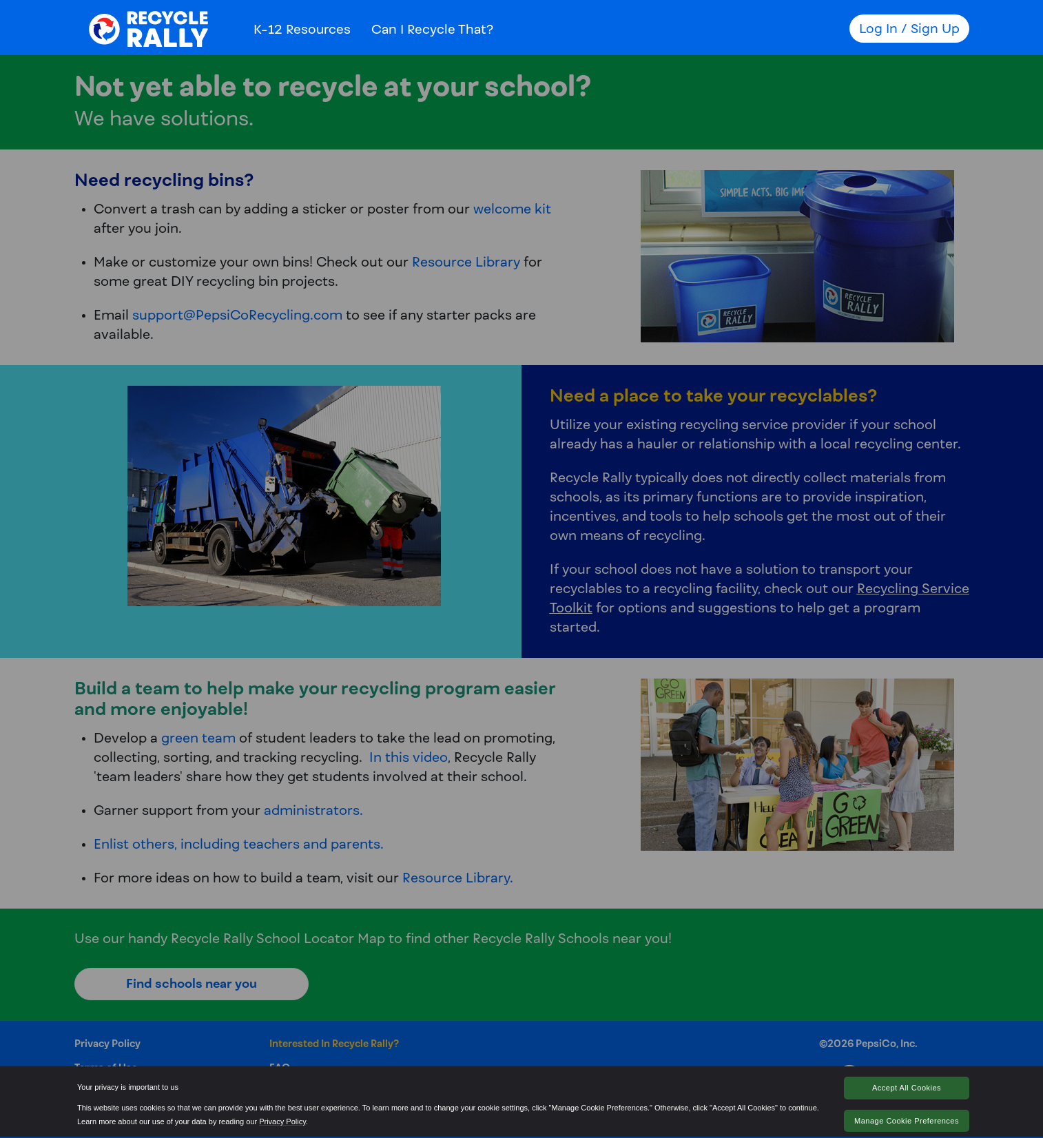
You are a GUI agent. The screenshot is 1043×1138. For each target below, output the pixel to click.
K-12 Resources (302, 28)
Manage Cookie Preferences (906, 1121)
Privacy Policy (282, 1121)
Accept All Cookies (906, 1088)
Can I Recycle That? (432, 28)
